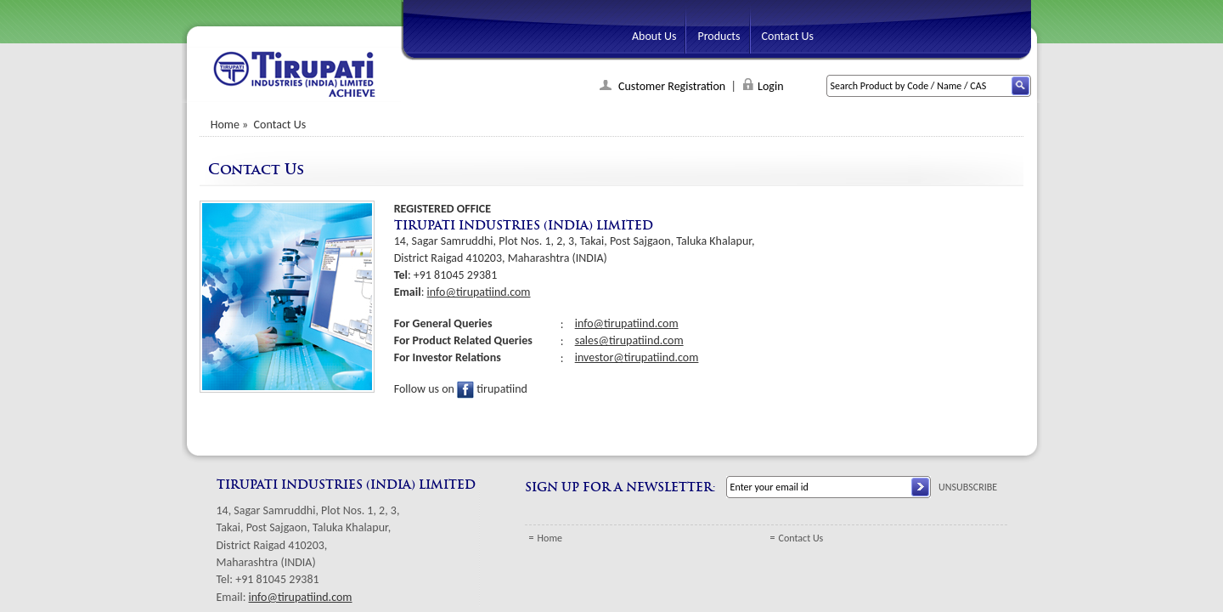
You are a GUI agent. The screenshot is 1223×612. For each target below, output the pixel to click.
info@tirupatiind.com (479, 292)
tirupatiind (492, 389)
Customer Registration (670, 86)
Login (770, 86)
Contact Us (801, 538)
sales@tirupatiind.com (629, 340)
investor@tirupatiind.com (637, 357)
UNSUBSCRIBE (967, 487)
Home (225, 124)
